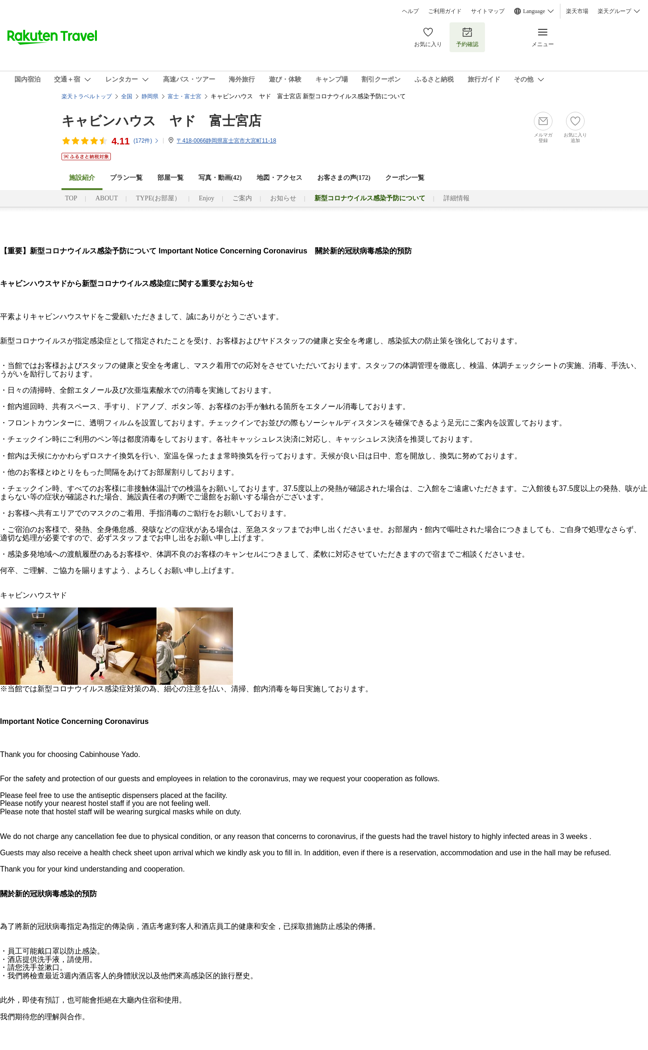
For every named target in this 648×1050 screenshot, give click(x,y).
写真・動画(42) (220, 177)
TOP (71, 198)
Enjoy (206, 198)
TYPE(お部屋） (158, 198)
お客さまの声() (343, 177)
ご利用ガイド (445, 11)
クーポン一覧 (404, 177)
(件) (146, 140)
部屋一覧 (170, 177)
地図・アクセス (279, 177)
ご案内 (242, 198)
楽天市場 (577, 11)
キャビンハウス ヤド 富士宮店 (161, 121)
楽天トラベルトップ (86, 96)
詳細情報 (456, 198)
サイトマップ (488, 11)
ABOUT (106, 198)
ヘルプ (410, 11)
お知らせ (283, 198)
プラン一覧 (126, 177)
